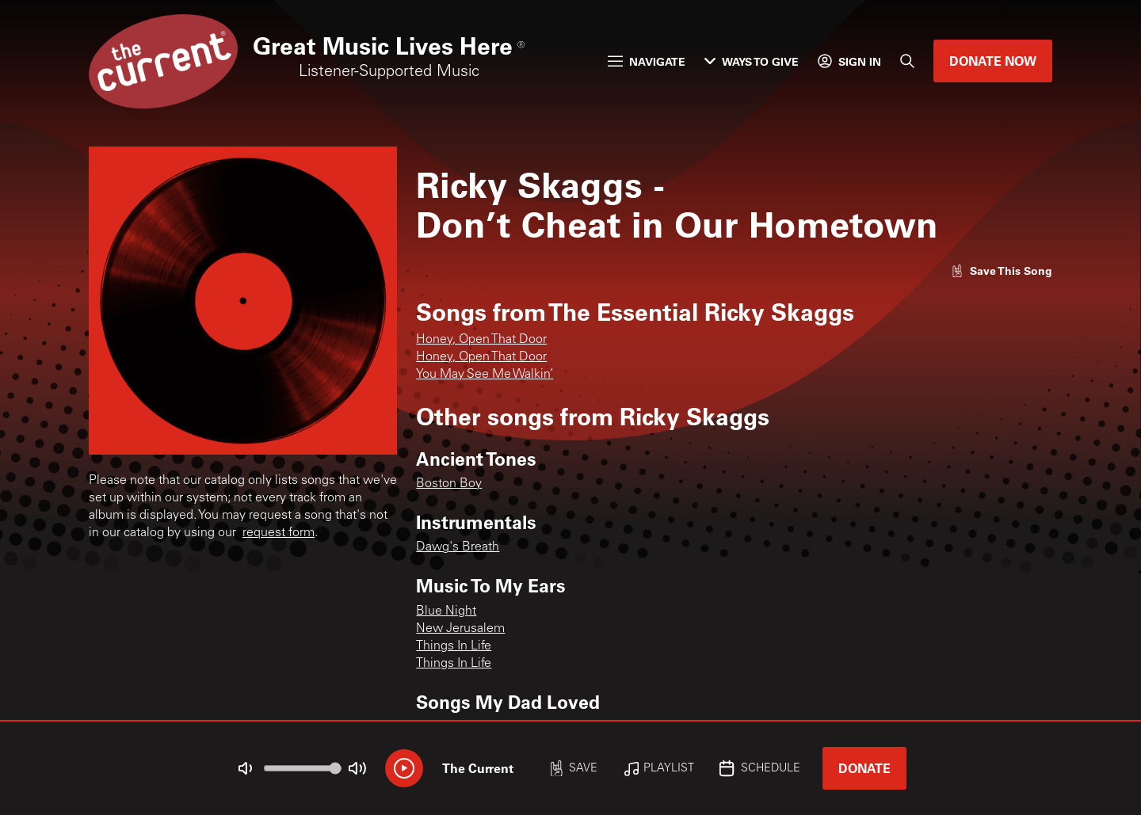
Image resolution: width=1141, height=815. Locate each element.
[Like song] (1001, 270)
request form (278, 533)
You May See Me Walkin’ (484, 374)
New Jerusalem (460, 629)
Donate (864, 768)
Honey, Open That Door (481, 339)
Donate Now (992, 60)
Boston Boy (449, 484)
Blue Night (446, 611)
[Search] (907, 61)
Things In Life (453, 646)
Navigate (646, 61)
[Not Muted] (246, 768)
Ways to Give (751, 61)
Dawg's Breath (457, 547)
